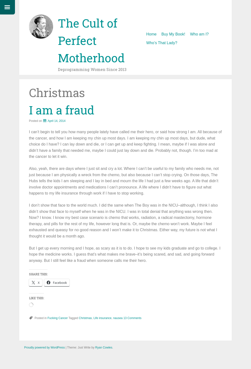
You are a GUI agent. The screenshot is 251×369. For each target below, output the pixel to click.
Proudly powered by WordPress (44, 347)
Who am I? (199, 34)
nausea (118, 318)
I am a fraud (61, 110)
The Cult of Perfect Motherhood (91, 40)
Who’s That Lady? (161, 43)
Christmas (85, 318)
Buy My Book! (173, 34)
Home (151, 34)
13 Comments (132, 318)
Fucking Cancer (58, 318)
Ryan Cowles (103, 347)
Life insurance (102, 318)
